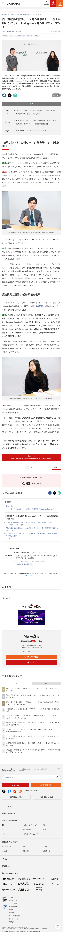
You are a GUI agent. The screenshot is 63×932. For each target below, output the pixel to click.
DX (3, 825)
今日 (17, 683)
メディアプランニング (30, 834)
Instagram (29, 35)
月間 (46, 683)
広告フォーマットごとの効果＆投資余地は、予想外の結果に (37, 121)
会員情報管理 (13, 904)
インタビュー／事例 (20, 35)
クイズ (4, 851)
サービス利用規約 (14, 914)
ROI (11, 35)
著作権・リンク (13, 898)
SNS (44, 829)
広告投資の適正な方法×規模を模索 (28, 114)
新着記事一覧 (8, 814)
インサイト (6, 834)
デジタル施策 (27, 829)
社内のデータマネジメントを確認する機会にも (32, 124)
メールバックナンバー (32, 651)
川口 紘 (17, 31)
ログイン (31, 662)
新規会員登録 (31, 657)
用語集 (6, 866)
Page (7, 122)
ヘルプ (11, 895)
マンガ (45, 846)
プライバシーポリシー (15, 917)
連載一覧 (25, 851)
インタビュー (6, 846)
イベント (7, 859)
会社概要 (11, 911)
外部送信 (11, 920)
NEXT (56, 467)
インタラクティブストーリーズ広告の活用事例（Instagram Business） (30, 509)
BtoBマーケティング (29, 825)
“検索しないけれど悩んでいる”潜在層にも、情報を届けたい (36, 110)
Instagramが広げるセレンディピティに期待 (31, 131)
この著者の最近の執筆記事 (23, 564)
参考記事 (39, 306)
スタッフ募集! (13, 901)
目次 (44, 104)
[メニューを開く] (3, 3)
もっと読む (8, 538)
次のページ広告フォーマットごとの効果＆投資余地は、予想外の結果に (31, 457)
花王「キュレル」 (12, 506)
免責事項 (11, 908)
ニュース (7, 806)
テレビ (45, 825)
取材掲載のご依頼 (47, 797)
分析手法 (37, 35)
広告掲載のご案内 (16, 797)
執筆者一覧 (46, 851)
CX (3, 829)
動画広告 (5, 35)
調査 (24, 846)
